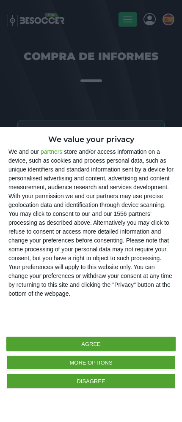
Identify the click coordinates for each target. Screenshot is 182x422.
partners (51, 152)
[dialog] (91, 274)
